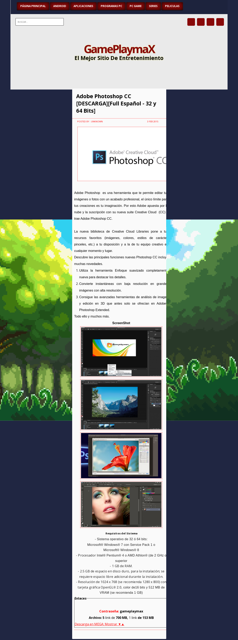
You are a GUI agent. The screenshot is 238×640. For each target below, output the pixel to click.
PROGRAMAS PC (111, 6)
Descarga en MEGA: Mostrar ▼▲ (99, 624)
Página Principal (33, 6)
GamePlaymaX (119, 48)
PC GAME (136, 6)
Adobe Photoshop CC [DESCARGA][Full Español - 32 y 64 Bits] (116, 103)
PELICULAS (172, 6)
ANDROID (59, 6)
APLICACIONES (83, 6)
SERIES (153, 6)
